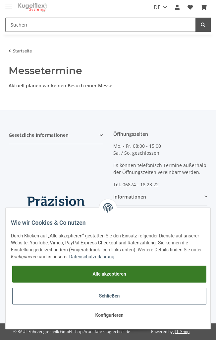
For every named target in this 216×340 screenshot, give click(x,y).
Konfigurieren (109, 315)
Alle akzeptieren (109, 274)
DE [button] (157, 7)
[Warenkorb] (204, 7)
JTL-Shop (181, 331)
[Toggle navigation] (8, 4)
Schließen (109, 295)
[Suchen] (100, 25)
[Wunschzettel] (190, 7)
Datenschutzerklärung (91, 256)
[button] (177, 7)
